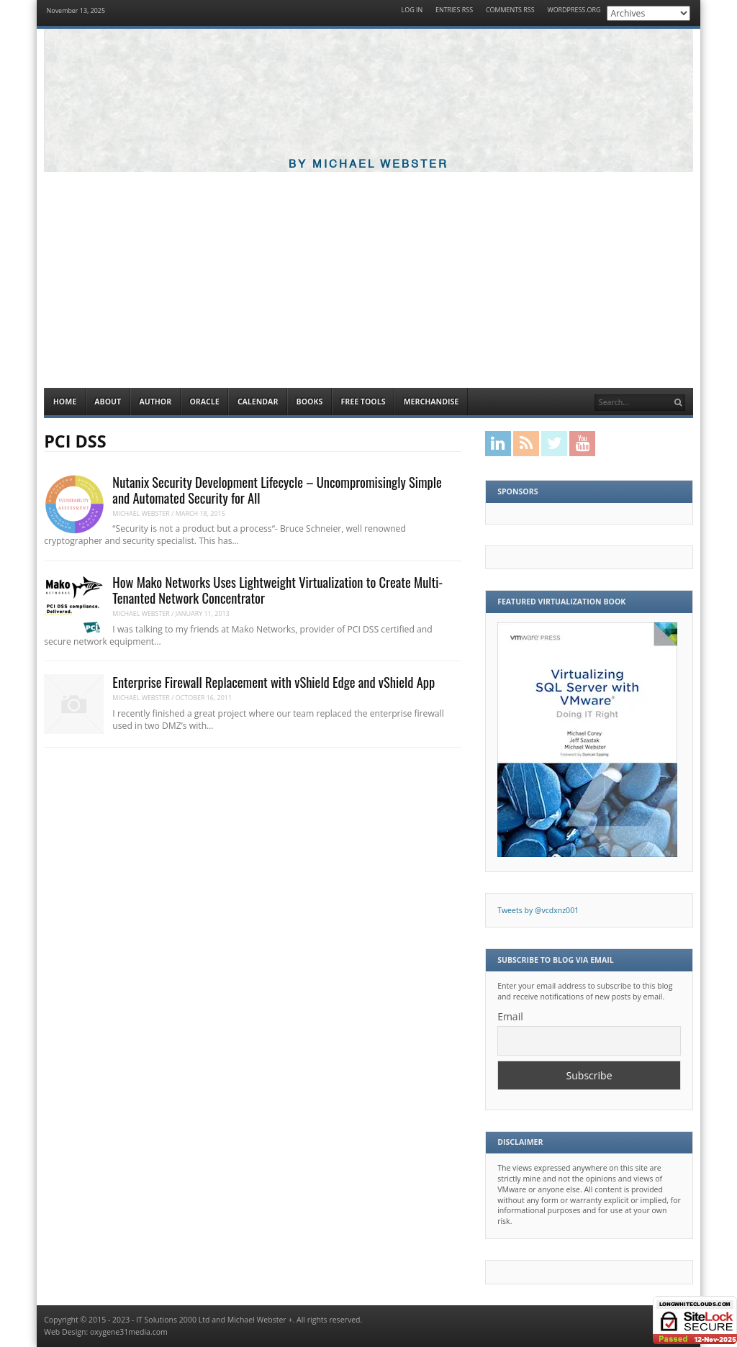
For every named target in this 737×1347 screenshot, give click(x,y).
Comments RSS (510, 10)
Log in (412, 10)
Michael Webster (141, 513)
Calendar (258, 401)
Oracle (204, 401)
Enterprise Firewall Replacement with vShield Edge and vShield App (273, 681)
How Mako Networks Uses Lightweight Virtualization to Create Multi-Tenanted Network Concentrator (277, 589)
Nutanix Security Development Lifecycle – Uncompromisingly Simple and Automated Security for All (276, 489)
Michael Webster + (260, 1320)
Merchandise (431, 401)
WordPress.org (573, 10)
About (107, 401)
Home (64, 401)
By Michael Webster (368, 164)
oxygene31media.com (129, 1332)
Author (155, 401)
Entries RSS (454, 10)
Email (510, 1016)
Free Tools (362, 401)
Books (310, 401)
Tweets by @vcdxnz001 (538, 910)
